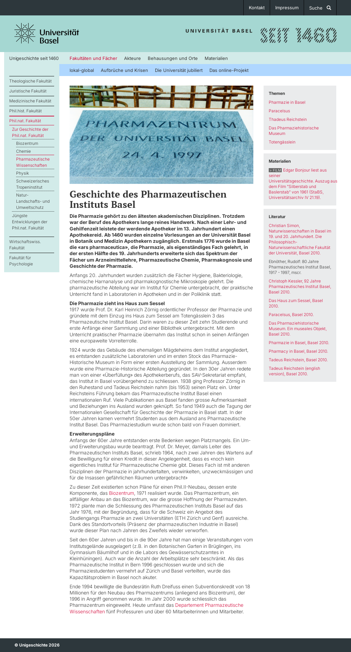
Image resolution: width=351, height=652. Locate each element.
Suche (320, 8)
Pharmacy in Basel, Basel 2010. (298, 351)
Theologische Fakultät (30, 81)
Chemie (23, 151)
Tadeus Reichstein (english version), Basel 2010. (294, 371)
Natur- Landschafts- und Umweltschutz (33, 201)
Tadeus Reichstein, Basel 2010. (298, 359)
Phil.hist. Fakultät (25, 110)
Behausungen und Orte (173, 58)
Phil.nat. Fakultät (25, 120)
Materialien (216, 58)
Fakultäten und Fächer (93, 58)
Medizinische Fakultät (30, 100)
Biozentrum (27, 143)
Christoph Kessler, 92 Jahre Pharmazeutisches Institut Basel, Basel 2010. (300, 286)
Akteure (132, 58)
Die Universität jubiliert (179, 70)
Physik (22, 173)
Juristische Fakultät (28, 90)
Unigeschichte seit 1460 (33, 58)
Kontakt (257, 7)
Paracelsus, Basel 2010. (291, 314)
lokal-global (82, 70)
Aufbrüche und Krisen (124, 70)
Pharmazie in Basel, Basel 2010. (299, 342)
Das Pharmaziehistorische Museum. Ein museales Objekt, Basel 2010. (298, 329)
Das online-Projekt (229, 70)
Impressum (287, 7)
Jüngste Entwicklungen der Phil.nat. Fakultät (29, 221)
